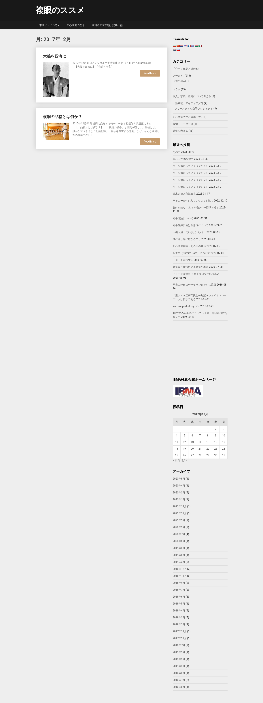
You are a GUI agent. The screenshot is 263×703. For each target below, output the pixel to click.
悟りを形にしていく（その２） (191, 179)
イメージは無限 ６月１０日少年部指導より (197, 273)
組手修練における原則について (191, 225)
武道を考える (180, 130)
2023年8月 (179, 478)
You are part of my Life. (186, 306)
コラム (176, 89)
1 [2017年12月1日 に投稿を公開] (208, 429)
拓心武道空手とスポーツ (187, 116)
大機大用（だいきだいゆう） (189, 232)
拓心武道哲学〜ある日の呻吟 (189, 246)
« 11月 (176, 460)
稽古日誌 (180, 80)
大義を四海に (54, 56)
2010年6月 (179, 686)
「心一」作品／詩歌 (184, 68)
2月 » (185, 460)
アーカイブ (179, 75)
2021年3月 (179, 520)
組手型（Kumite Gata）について (191, 253)
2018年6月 (179, 596)
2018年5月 (179, 603)
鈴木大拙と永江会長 (184, 193)
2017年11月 (180, 638)
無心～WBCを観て (183, 158)
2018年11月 (180, 575)
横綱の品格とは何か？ (62, 117)
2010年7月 (179, 680)
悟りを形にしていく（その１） (191, 186)
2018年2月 (179, 624)
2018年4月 (179, 610)
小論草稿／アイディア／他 (188, 103)
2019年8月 (179, 548)
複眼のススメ (60, 10)
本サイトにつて (48, 25)
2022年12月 (180, 506)
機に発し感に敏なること (187, 239)
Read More (150, 73)
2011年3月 (179, 666)
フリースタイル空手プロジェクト (194, 108)
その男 (176, 152)
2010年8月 (179, 673)
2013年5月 (179, 659)
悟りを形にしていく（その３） (191, 172)
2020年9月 (179, 527)
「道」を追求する (183, 260)
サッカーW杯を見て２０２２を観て (193, 200)
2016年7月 (179, 645)
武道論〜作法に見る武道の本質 (191, 266)
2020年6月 (179, 541)
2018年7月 (179, 589)
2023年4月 (179, 485)
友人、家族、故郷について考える (192, 96)
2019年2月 (179, 561)
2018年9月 (179, 582)
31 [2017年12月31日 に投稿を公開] (223, 455)
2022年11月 (180, 513)
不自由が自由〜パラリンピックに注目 (194, 284)
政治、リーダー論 (183, 123)
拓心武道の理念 (76, 25)
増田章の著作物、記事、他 (107, 25)
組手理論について (183, 218)
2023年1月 (179, 499)
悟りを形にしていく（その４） (191, 165)
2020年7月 (179, 534)
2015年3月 (179, 652)
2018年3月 (179, 617)
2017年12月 (180, 631)
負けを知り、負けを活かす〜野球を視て (196, 207)
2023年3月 (179, 492)
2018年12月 (180, 568)
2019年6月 (179, 555)
